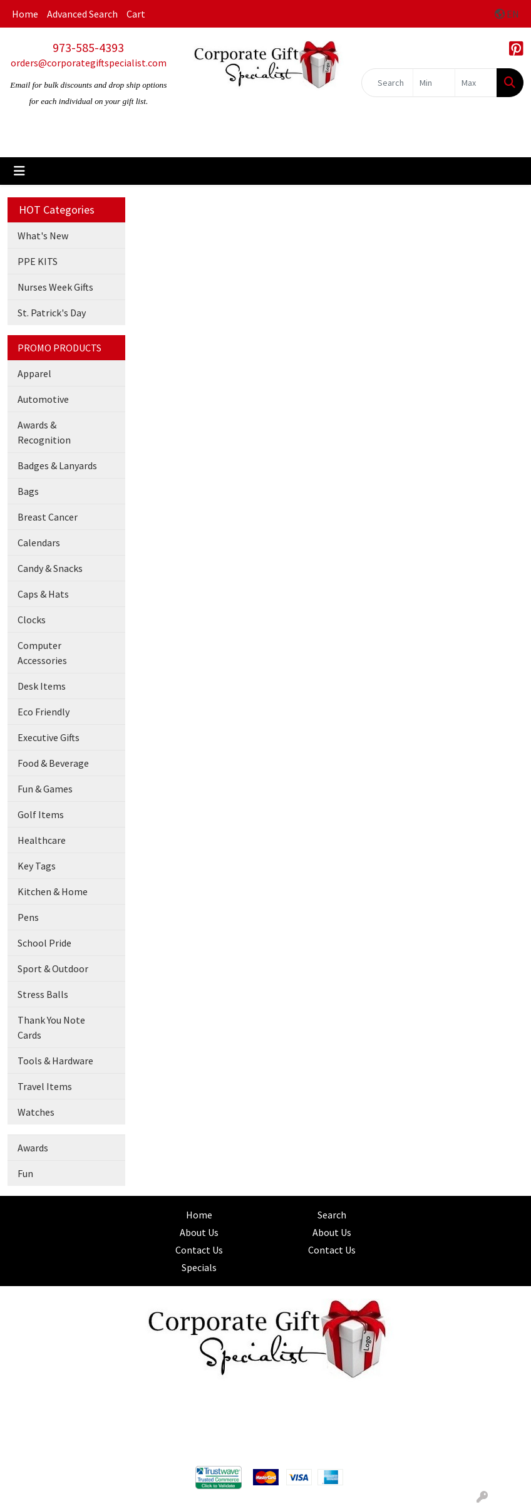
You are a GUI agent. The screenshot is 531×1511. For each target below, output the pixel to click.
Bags (28, 491)
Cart (135, 14)
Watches (36, 1112)
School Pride (44, 943)
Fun (25, 1173)
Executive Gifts (49, 737)
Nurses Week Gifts (55, 287)
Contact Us (199, 1250)
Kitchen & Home (53, 891)
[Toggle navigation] (19, 171)
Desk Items (42, 686)
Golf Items (41, 814)
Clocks (32, 619)
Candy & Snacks (50, 568)
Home (25, 14)
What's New (43, 235)
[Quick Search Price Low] (434, 82)
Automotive (43, 399)
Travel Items (45, 1086)
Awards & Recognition (44, 432)
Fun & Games (45, 788)
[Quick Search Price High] (476, 82)
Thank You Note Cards (51, 1027)
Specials (199, 1267)
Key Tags (37, 865)
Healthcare (42, 840)
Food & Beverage (53, 763)
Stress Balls (43, 994)
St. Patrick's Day (52, 312)
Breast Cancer (48, 517)
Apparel (34, 373)
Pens (28, 917)
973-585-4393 (88, 47)
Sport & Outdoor (53, 968)
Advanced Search (82, 14)
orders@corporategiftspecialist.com (89, 62)
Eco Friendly (44, 711)
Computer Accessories (42, 653)
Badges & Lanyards (57, 465)
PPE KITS (38, 261)
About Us (199, 1232)
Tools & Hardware (55, 1060)
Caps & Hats (43, 594)
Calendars (39, 542)
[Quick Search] (387, 82)
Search (331, 1214)
